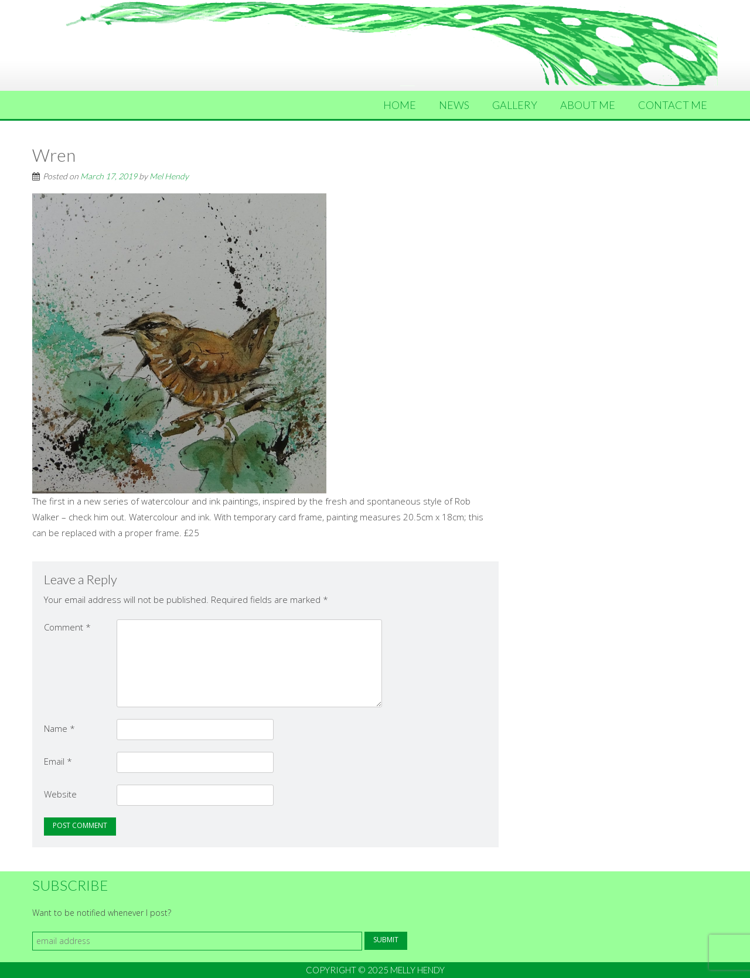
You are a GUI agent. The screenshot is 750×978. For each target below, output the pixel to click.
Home (399, 104)
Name (59, 728)
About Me (587, 104)
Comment (67, 627)
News (454, 104)
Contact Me (672, 104)
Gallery (514, 104)
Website (60, 794)
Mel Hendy (169, 176)
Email (58, 761)
